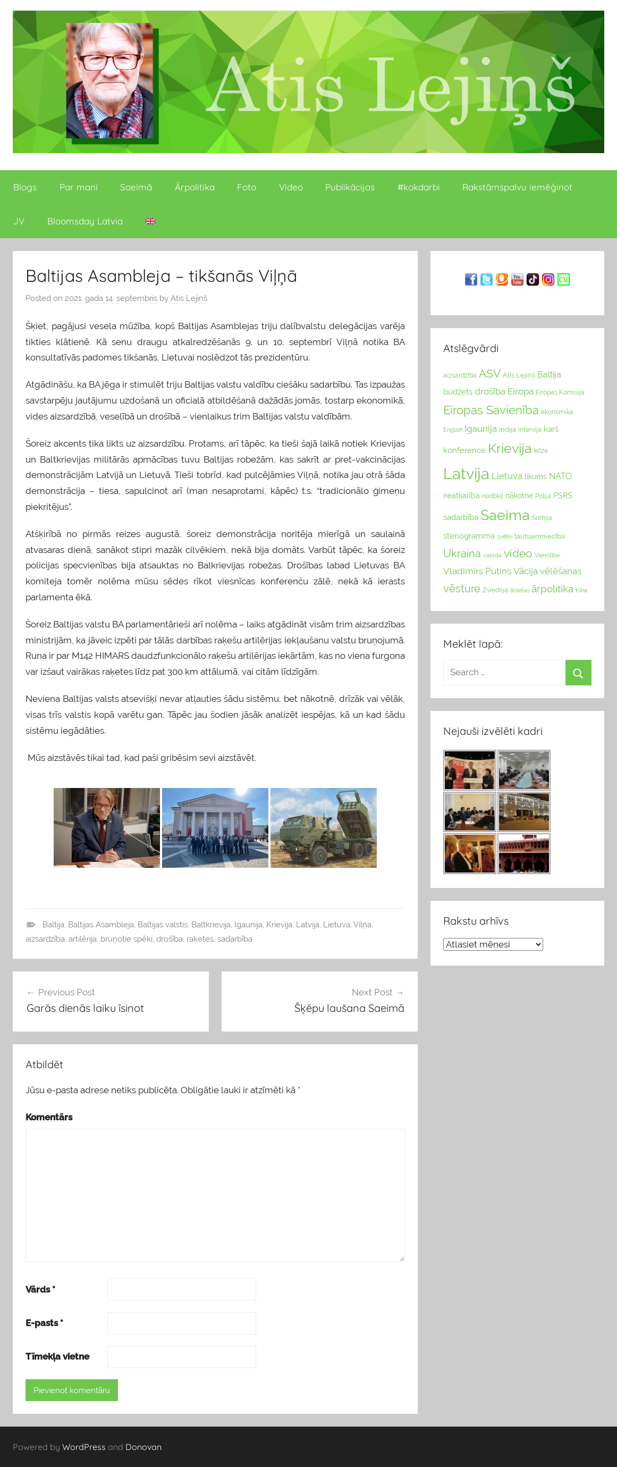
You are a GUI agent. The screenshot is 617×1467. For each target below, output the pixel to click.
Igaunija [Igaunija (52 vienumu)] (480, 428)
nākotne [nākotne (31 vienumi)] (519, 495)
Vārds (40, 1289)
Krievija (279, 924)
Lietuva (336, 924)
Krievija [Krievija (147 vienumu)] (510, 448)
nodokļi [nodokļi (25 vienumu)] (492, 496)
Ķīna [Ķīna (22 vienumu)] (581, 590)
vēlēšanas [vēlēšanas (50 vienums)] (560, 571)
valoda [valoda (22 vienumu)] (492, 555)
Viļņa (362, 924)
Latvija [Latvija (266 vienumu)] (466, 473)
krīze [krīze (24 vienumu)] (541, 451)
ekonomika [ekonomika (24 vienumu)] (557, 412)
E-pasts (44, 1323)
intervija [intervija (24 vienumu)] (530, 429)
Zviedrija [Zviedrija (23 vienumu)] (495, 590)
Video (291, 186)
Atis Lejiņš (189, 298)
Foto (246, 186)
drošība (169, 939)
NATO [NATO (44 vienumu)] (560, 476)
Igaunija (248, 924)
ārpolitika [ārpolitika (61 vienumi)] (552, 588)
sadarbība (234, 939)
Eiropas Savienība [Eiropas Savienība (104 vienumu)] (491, 410)
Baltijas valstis (163, 924)
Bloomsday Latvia (85, 221)
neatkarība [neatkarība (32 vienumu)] (461, 495)
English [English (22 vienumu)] (452, 429)
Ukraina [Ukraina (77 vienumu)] (462, 553)
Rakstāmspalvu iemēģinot (517, 186)
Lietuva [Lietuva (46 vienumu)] (507, 476)
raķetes (200, 939)
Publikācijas (350, 186)
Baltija (53, 924)
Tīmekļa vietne (57, 1356)
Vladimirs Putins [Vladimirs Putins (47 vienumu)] (477, 571)
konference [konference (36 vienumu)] (464, 450)
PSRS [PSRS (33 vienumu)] (562, 495)
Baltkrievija (211, 924)
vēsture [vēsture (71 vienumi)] (461, 588)
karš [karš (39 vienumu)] (551, 429)
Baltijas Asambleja (101, 924)
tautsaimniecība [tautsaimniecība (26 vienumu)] (539, 536)
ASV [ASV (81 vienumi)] (490, 373)
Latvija (307, 924)
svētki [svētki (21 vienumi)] (504, 536)
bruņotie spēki (126, 939)
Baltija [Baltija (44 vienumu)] (549, 375)
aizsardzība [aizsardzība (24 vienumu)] (460, 375)
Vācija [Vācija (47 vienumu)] (525, 571)
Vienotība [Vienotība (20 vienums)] (547, 555)
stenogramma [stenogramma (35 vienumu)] (469, 535)
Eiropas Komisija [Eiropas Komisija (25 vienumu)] (560, 392)
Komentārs (49, 1117)
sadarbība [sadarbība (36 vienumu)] (460, 517)
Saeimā (136, 186)
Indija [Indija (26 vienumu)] (507, 429)
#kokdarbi (419, 186)
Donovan (143, 1446)
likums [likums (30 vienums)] (536, 476)
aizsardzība (45, 939)
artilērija (83, 939)
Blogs (25, 186)
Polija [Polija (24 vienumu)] (543, 496)
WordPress (84, 1446)
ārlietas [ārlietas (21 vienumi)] (519, 590)
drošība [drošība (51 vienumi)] (490, 391)
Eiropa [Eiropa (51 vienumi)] (521, 391)
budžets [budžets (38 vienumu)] (457, 392)
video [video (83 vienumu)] (518, 553)
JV (18, 221)
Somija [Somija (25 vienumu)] (542, 518)
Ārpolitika (195, 186)
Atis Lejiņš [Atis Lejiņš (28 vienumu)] (519, 375)
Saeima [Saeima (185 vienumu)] (505, 515)
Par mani (79, 186)
